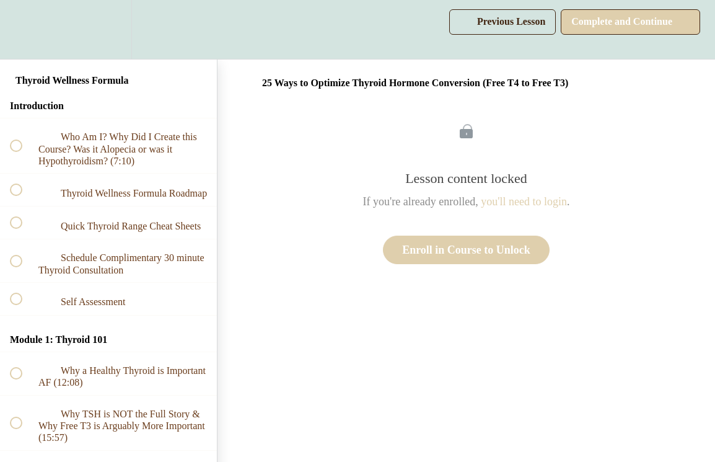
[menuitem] (108, 29)
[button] (23, 29)
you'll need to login (524, 201)
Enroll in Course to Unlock (466, 250)
